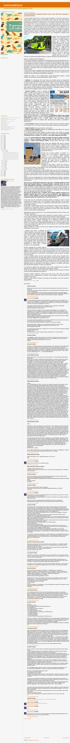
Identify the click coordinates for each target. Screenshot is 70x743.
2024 (3, 137)
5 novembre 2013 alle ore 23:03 (32, 379)
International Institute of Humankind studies (8, 119)
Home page (46, 737)
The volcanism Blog (4, 130)
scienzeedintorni (12, 5)
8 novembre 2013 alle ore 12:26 (32, 566)
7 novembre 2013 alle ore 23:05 (32, 483)
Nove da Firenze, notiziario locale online (8, 126)
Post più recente (27, 737)
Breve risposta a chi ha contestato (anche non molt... (11, 157)
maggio (4, 165)
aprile (4, 166)
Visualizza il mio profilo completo (7, 209)
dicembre (4, 150)
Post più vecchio (66, 737)
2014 (3, 148)
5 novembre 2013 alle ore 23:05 (32, 452)
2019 (3, 142)
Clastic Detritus (3, 122)
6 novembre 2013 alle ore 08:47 (32, 464)
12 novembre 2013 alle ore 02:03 (33, 696)
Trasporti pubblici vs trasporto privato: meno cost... (11, 159)
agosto (4, 162)
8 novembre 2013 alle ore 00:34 (32, 540)
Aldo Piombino (30, 298)
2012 (3, 170)
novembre (5, 151)
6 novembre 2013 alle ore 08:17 (32, 459)
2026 (3, 135)
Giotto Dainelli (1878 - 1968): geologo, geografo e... (11, 156)
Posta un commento (27, 718)
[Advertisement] (34, 727)
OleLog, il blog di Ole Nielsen (6, 127)
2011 (3, 171)
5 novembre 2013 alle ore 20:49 (32, 342)
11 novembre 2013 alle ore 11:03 (33, 645)
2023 (3, 138)
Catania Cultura (3, 120)
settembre (5, 161)
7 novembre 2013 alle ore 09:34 (32, 472)
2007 (3, 175)
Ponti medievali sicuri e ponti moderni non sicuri (10, 155)
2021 (3, 140)
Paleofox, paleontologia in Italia (6, 129)
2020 (3, 141)
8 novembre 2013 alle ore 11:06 (32, 551)
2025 (3, 136)
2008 (3, 174)
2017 (3, 144)
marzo (4, 167)
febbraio (4, 168)
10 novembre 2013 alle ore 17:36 (33, 600)
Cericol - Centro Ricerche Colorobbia (7, 121)
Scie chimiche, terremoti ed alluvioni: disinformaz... (11, 153)
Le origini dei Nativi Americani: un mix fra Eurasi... (11, 154)
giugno (4, 164)
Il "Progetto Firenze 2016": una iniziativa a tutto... (10, 158)
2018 (3, 143)
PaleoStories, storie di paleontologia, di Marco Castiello (11, 117)
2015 (3, 147)
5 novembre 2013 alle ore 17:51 (32, 296)
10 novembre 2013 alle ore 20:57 (33, 626)
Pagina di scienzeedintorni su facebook (8, 128)
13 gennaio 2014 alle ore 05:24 (32, 700)
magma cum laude (4, 125)
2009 (3, 173)
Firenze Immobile (4, 123)
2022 (3, 139)
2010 (3, 172)
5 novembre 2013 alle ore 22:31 (32, 353)
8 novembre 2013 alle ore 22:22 (32, 588)
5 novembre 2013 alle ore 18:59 (32, 333)
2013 (3, 149)
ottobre (4, 160)
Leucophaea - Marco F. (5, 118)
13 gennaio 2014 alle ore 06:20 (32, 704)
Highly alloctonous (4, 124)
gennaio (4, 169)
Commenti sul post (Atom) (33, 740)
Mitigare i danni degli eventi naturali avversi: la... (10, 152)
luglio (4, 163)
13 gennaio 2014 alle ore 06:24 (32, 716)
